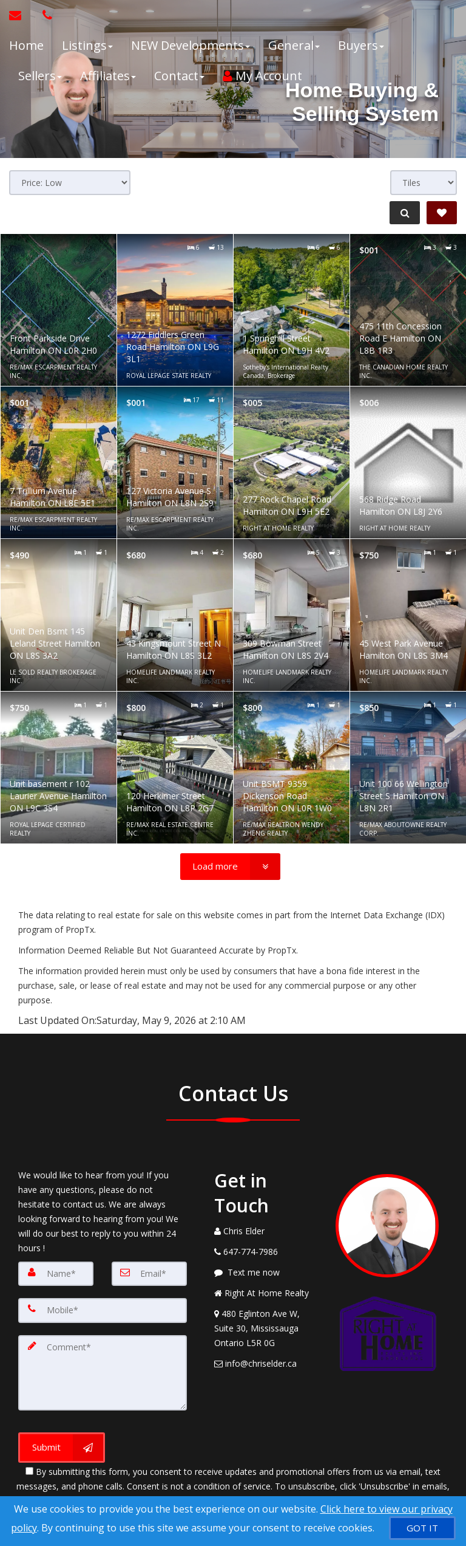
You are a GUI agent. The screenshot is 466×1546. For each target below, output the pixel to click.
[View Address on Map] (265, 1328)
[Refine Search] (403, 212)
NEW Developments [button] (190, 45)
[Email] (149, 1274)
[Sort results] (69, 182)
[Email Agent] (21, 15)
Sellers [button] (40, 75)
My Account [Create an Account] (262, 75)
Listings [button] (87, 45)
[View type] (423, 182)
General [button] (294, 45)
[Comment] (102, 1371)
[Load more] (230, 866)
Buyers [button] (361, 45)
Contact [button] (179, 75)
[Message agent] (265, 1272)
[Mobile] (102, 1310)
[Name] (55, 1274)
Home (26, 45)
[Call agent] (44, 15)
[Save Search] (442, 212)
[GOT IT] (422, 1528)
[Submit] (61, 1444)
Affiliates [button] (108, 75)
